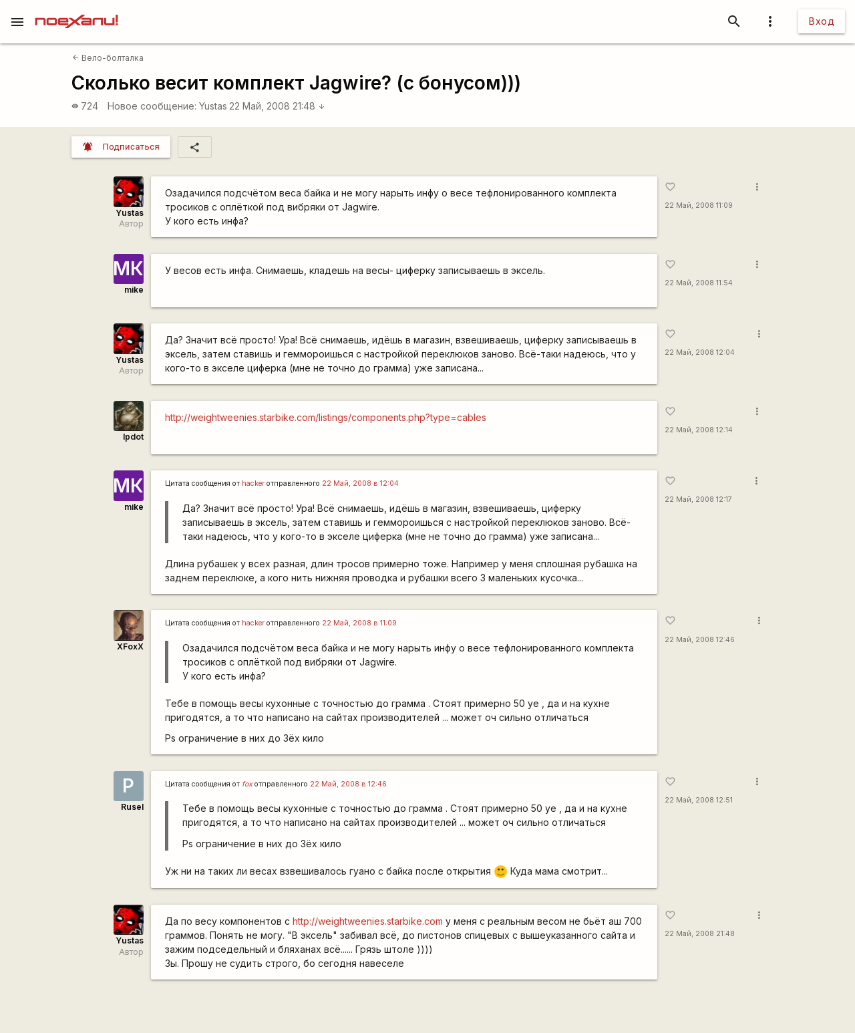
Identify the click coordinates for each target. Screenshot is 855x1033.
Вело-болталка (107, 58)
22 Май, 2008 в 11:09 (359, 623)
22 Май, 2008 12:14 (699, 430)
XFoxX (130, 646)
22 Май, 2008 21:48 (277, 106)
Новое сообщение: (152, 106)
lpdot (133, 437)
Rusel (132, 807)
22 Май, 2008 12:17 (698, 499)
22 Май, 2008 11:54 (699, 283)
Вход (821, 21)
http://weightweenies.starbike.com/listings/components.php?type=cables (325, 417)
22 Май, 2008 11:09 (699, 205)
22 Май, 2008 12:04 (700, 352)
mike (134, 290)
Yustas (213, 106)
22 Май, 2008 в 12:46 (348, 784)
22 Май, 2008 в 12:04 (360, 483)
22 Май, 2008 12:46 (700, 639)
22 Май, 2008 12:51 (699, 800)
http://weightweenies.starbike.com (368, 921)
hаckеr (253, 483)
